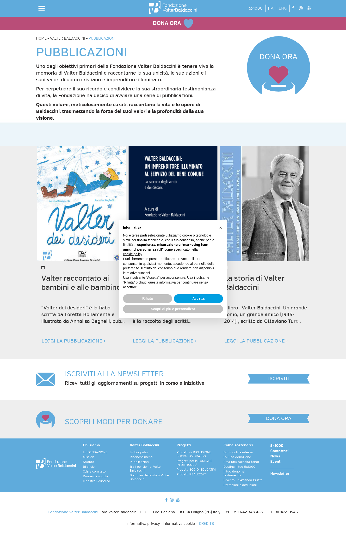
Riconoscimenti (141, 457)
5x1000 (256, 8)
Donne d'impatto (95, 476)
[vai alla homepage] (173, 7)
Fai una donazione (237, 457)
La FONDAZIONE (95, 452)
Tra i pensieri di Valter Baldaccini (146, 469)
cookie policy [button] (132, 254)
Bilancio (89, 467)
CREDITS (206, 524)
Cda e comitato (94, 471)
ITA (270, 8)
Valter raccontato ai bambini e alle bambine (81, 283)
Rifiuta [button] (147, 298)
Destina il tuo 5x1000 (239, 467)
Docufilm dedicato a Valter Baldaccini (149, 477)
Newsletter (280, 474)
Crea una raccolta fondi (241, 462)
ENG (283, 8)
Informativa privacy (143, 524)
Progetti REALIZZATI (192, 474)
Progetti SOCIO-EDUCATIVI (196, 470)
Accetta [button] (198, 298)
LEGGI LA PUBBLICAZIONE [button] (73, 341)
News (275, 456)
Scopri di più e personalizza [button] (173, 309)
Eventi (275, 462)
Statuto (88, 462)
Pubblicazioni (139, 462)
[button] (41, 8)
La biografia (139, 452)
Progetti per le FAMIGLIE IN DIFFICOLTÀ (194, 463)
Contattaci (279, 451)
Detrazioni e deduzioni (240, 485)
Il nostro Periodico (96, 481)
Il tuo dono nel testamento (234, 473)
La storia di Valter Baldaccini (254, 283)
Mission (88, 457)
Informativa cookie (179, 524)
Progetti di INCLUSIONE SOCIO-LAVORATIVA (194, 454)
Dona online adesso (238, 452)
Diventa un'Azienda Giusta (243, 480)
